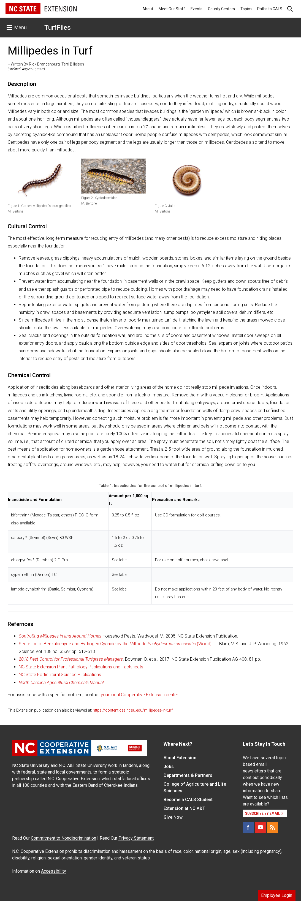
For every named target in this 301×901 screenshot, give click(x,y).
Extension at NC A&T (184, 808)
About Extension (180, 757)
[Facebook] (248, 827)
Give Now (173, 817)
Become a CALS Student (188, 799)
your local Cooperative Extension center (139, 694)
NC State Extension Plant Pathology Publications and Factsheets (81, 666)
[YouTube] (260, 827)
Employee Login (276, 895)
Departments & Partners (188, 775)
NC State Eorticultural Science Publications (60, 674)
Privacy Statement (136, 838)
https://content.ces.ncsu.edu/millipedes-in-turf (133, 710)
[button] (40, 180)
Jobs (169, 766)
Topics (246, 9)
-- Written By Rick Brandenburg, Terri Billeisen (46, 64)
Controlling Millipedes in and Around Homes (60, 636)
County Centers (221, 9)
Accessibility (53, 871)
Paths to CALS (269, 9)
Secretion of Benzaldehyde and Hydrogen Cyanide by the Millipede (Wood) (115, 643)
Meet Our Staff (172, 9)
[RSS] (272, 827)
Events (196, 9)
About (147, 9)
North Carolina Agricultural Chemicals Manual (61, 682)
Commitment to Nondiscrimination (63, 838)
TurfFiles (57, 27)
